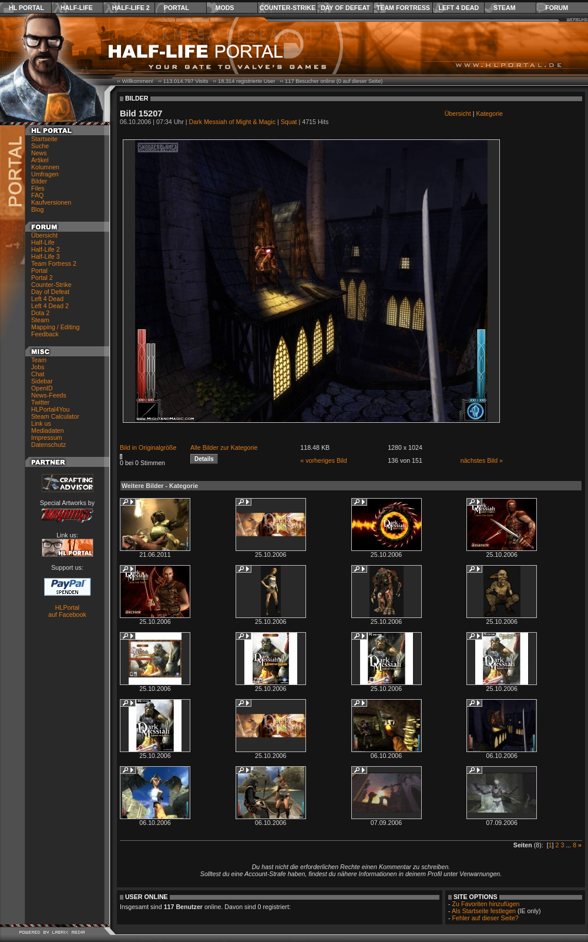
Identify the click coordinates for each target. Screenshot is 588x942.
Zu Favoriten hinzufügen (486, 903)
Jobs (38, 366)
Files (38, 188)
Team (38, 359)
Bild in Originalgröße (148, 447)
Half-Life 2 (131, 7)
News (39, 152)
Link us (41, 423)
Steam (504, 7)
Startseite (44, 138)
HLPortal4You (50, 409)
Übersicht (44, 235)
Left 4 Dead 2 (50, 305)
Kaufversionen (51, 202)
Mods (225, 7)
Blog (37, 209)
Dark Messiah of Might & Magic (232, 121)
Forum (556, 7)
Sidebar (42, 381)
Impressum (46, 437)
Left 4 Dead (458, 7)
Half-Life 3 (45, 256)
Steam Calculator (55, 416)
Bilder (39, 181)
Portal (176, 7)
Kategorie (489, 113)
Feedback (45, 334)
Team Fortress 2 (53, 263)
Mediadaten (47, 430)
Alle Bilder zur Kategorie (223, 447)
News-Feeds (48, 395)
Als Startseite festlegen (484, 910)
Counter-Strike (287, 7)
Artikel (40, 159)
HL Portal (26, 7)
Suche (40, 145)
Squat (289, 121)
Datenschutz (48, 444)
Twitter (40, 402)
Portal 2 (42, 277)
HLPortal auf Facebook (67, 611)
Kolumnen (45, 167)
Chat (38, 374)
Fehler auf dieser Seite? (485, 917)
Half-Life (77, 7)
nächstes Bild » (482, 460)
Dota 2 (40, 312)
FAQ (37, 195)
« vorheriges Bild (323, 460)
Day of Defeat (345, 7)
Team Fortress (403, 7)
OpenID (42, 388)
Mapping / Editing (55, 326)
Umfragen (45, 174)
